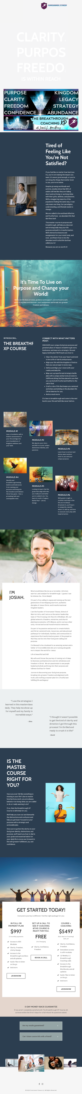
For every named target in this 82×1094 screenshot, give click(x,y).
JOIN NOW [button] (16, 976)
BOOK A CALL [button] (41, 957)
